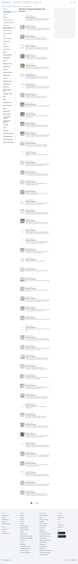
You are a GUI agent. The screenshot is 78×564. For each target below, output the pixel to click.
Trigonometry (42, 548)
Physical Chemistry (24, 525)
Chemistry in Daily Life (7, 19)
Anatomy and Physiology (25, 552)
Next (37, 503)
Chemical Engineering (24, 548)
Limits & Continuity (43, 523)
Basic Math (42, 521)
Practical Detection (7, 49)
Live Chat (4, 531)
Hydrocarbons (6, 25)
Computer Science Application (26, 538)
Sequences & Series (44, 519)
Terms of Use (60, 527)
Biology (21, 531)
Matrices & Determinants (45, 536)
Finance (22, 542)
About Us (60, 515)
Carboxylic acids (6, 41)
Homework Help (5, 515)
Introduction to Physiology (45, 552)
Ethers (4, 35)
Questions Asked (5, 519)
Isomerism (5, 14)
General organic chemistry (8, 22)
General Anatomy (43, 531)
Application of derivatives (45, 540)
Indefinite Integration (44, 554)
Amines (4, 43)
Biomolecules (6, 46)
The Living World (43, 525)
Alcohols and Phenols (7, 33)
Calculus (22, 517)
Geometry (22, 521)
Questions (9, 6)
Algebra (22, 515)
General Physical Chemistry (45, 533)
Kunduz (4, 6)
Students (4, 517)
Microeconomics (23, 533)
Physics (22, 523)
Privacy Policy (61, 525)
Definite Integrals (43, 542)
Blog (59, 519)
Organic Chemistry (17, 6)
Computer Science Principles (26, 536)
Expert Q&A (4, 529)
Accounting (22, 540)
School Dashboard (6, 533)
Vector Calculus (43, 538)
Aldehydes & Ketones (7, 38)
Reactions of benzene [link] (26, 6)
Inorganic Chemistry (24, 529)
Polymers (5, 17)
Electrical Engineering (24, 550)
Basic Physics (42, 527)
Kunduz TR (4, 521)
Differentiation (42, 544)
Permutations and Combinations (46, 550)
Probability (42, 529)
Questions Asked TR (6, 523)
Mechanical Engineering (25, 546)
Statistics (22, 519)
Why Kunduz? (61, 517)
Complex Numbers (43, 546)
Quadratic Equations (44, 515)
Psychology (22, 544)
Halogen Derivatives (7, 30)
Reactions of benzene (31, 17)
